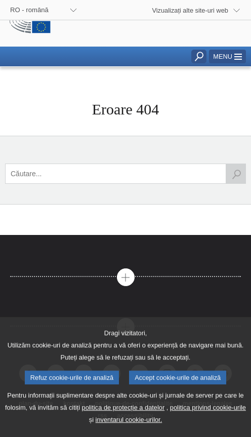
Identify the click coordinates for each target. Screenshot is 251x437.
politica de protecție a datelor (123, 422)
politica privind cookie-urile (208, 422)
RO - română (29, 10)
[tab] (125, 253)
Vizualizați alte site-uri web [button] (190, 10)
